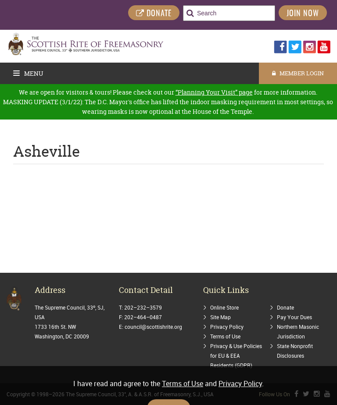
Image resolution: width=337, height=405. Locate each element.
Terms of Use (225, 336)
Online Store (224, 307)
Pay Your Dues (294, 316)
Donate (285, 307)
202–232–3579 (143, 307)
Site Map (220, 316)
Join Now (303, 14)
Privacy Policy (227, 326)
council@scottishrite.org (153, 326)
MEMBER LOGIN (298, 73)
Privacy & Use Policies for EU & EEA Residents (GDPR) (236, 355)
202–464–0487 (143, 316)
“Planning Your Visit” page (214, 92)
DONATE (154, 14)
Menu (28, 73)
